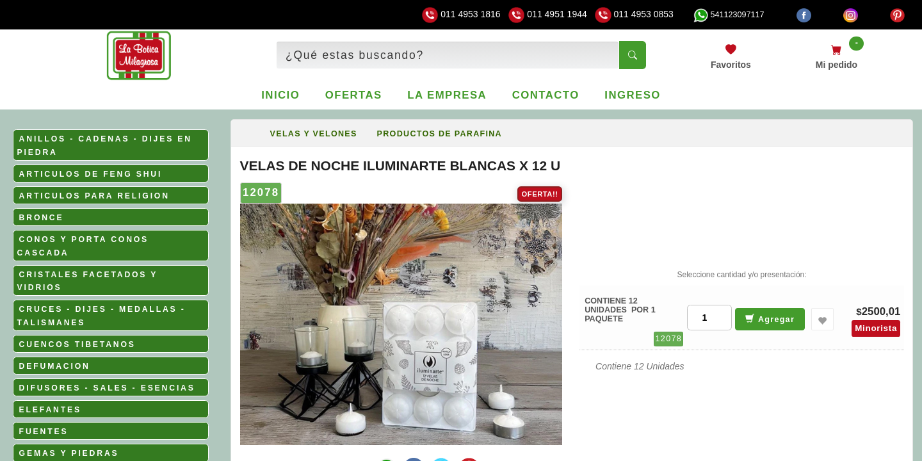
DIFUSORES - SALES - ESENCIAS (107, 388)
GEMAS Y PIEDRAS (69, 453)
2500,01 (881, 311)
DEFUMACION (54, 366)
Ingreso (632, 95)
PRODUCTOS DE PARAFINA (439, 133)
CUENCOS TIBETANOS (77, 344)
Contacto (545, 95)
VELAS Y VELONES (313, 133)
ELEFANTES (50, 409)
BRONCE (41, 217)
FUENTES (44, 431)
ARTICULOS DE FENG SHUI (91, 174)
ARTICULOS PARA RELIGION (94, 195)
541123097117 (728, 14)
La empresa (447, 95)
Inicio (280, 95)
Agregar (770, 318)
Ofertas (353, 95)
